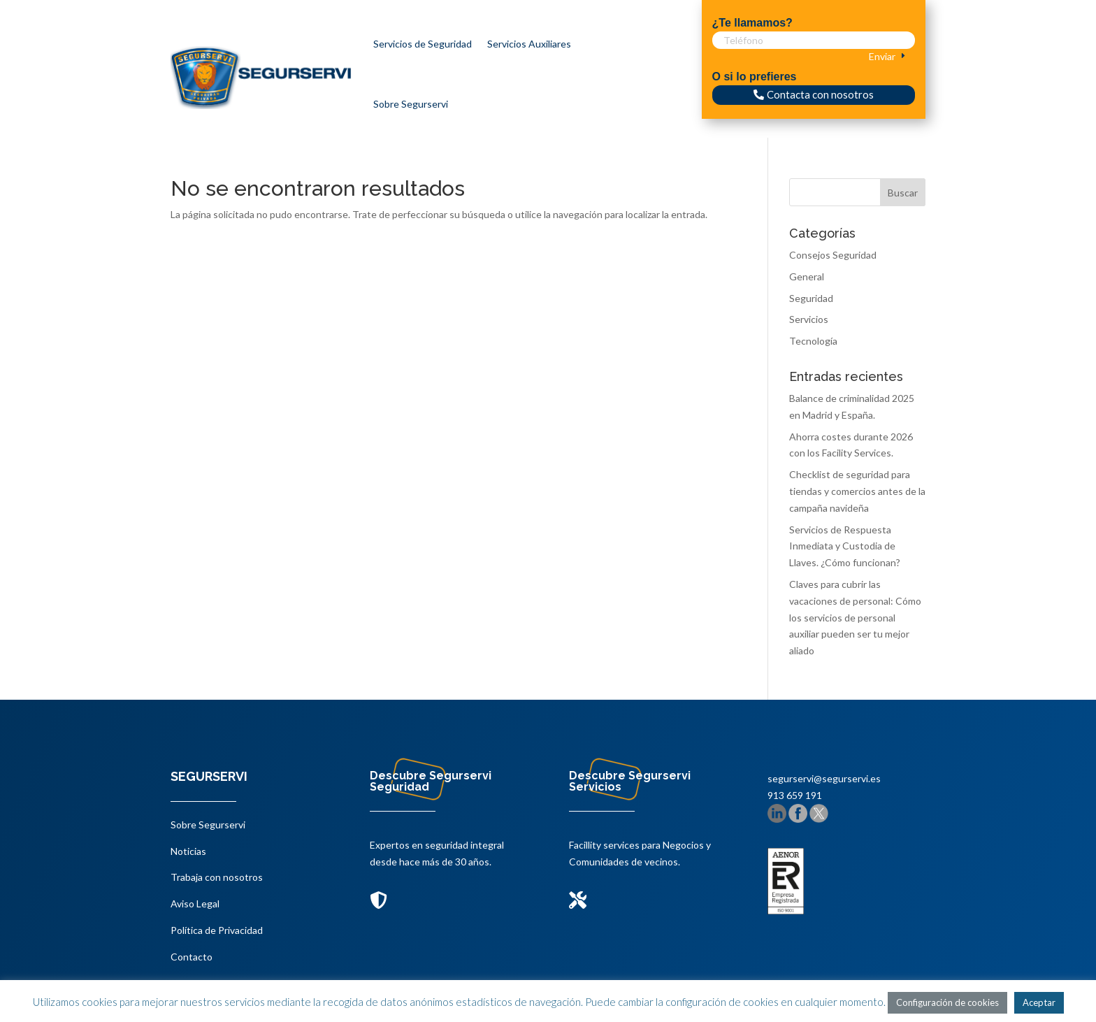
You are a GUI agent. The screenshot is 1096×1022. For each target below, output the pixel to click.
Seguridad (811, 298)
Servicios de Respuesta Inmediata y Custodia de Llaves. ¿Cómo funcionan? (844, 546)
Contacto (191, 957)
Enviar (882, 56)
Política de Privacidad (217, 930)
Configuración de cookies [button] (947, 1002)
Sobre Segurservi (410, 104)
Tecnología (813, 341)
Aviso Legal (195, 903)
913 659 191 (794, 795)
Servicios (808, 319)
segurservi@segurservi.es (824, 778)
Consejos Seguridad (833, 255)
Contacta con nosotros (820, 94)
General (806, 276)
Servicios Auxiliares (529, 44)
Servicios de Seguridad (422, 44)
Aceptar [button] (1039, 1002)
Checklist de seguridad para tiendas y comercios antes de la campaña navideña (857, 491)
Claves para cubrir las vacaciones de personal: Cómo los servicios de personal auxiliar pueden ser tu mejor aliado (855, 617)
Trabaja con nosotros (217, 877)
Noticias (188, 851)
